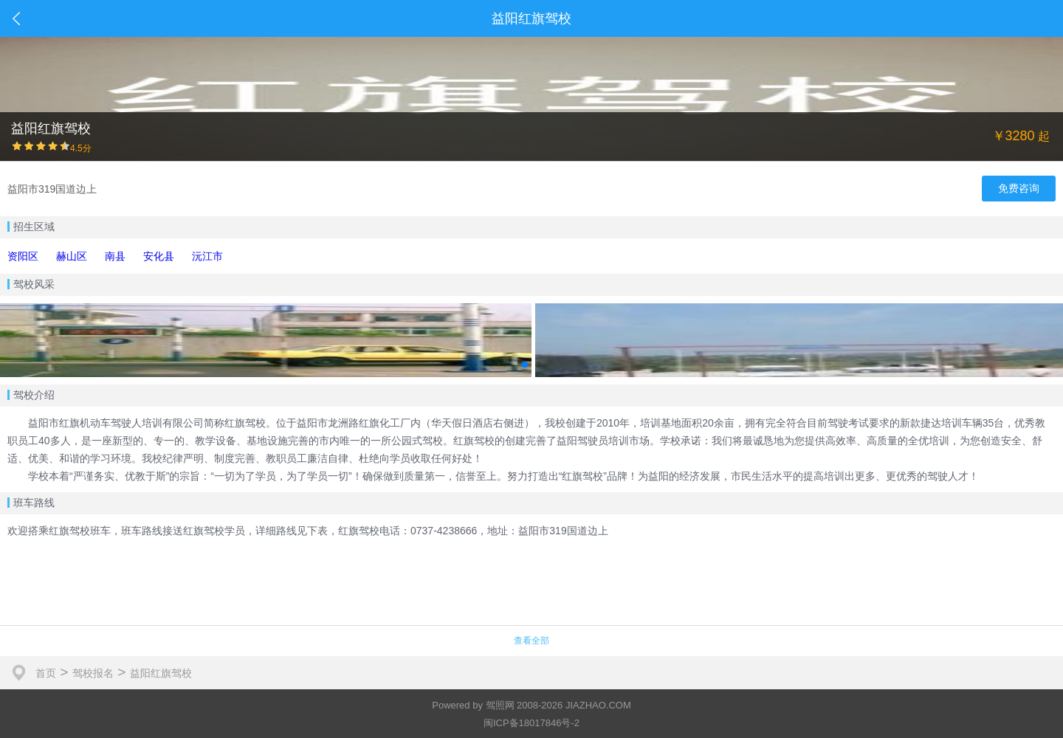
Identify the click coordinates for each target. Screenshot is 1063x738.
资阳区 (22, 256)
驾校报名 (93, 673)
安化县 (158, 256)
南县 (115, 256)
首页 (45, 673)
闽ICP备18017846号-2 (531, 722)
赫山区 (71, 256)
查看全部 (531, 640)
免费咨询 (1018, 188)
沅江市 (207, 256)
